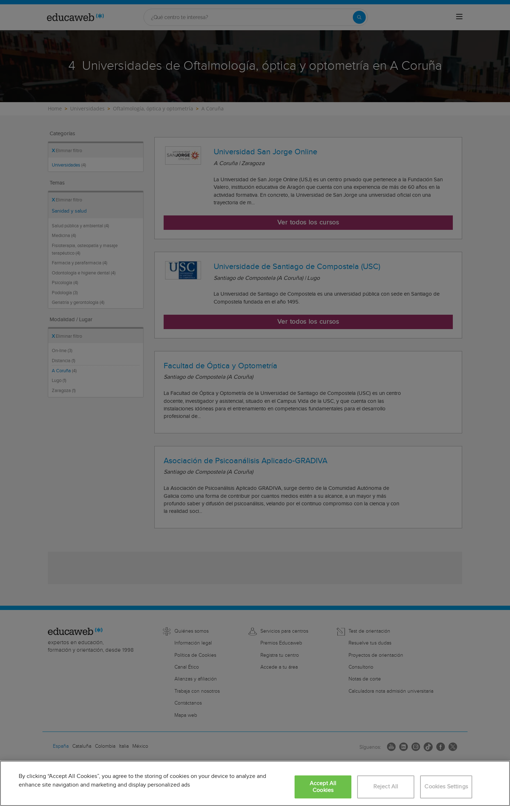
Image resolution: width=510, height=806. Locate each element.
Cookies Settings (446, 786)
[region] (255, 783)
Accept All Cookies (323, 787)
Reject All (386, 786)
